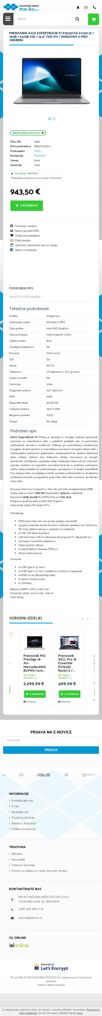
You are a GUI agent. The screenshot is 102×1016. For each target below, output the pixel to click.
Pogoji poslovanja (23, 840)
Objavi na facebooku (23, 273)
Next (14, 96)
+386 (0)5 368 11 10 (31, 931)
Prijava (51, 772)
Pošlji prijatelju (20, 263)
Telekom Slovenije (23, 888)
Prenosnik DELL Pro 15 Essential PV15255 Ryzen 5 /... (67, 686)
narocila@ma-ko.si (30, 940)
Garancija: (16, 188)
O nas (15, 829)
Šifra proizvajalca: (21, 169)
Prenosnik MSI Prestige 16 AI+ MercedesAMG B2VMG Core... (34, 686)
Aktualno (17, 876)
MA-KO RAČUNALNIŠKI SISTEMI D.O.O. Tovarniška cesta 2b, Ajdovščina (43, 922)
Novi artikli (18, 882)
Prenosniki (40, 178)
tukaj (79, 1013)
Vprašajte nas (20, 834)
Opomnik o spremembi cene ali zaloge (33, 268)
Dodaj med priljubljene (25, 258)
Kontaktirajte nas (22, 823)
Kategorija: (16, 179)
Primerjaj (29, 724)
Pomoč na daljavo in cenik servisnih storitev (39, 893)
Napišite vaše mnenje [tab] (25, 319)
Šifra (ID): (15, 165)
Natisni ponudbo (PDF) (24, 254)
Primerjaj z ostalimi (23, 249)
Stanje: (14, 183)
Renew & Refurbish (23, 846)
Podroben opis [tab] (21, 311)
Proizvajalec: (18, 174)
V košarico (26, 228)
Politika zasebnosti (23, 851)
